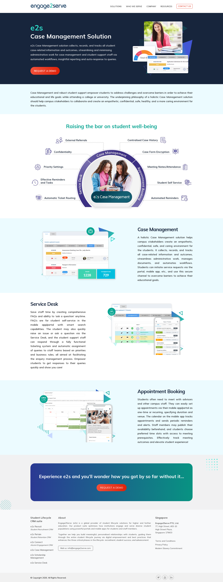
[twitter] (158, 577)
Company (151, 6)
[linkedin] (171, 577)
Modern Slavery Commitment (168, 548)
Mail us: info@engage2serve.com (75, 548)
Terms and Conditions (165, 541)
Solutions (116, 6)
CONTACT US (184, 6)
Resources (166, 6)
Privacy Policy (161, 544)
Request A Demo (45, 71)
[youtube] (165, 577)
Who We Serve (134, 6)
